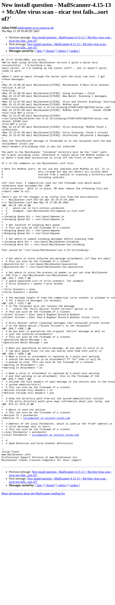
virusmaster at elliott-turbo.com (46, 490)
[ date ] (39, 50)
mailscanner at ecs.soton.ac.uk (35, 27)
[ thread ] (49, 50)
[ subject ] (62, 50)
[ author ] (74, 50)
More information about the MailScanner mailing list (33, 574)
